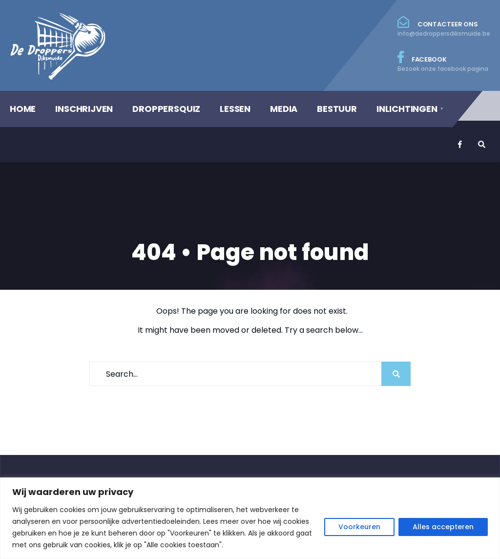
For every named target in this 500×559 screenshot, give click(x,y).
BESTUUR (337, 109)
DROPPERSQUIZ (166, 109)
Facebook (443, 62)
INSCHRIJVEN (84, 109)
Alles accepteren (443, 527)
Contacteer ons (443, 27)
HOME (23, 109)
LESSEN (235, 109)
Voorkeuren (359, 527)
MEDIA (283, 109)
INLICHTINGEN (407, 109)
